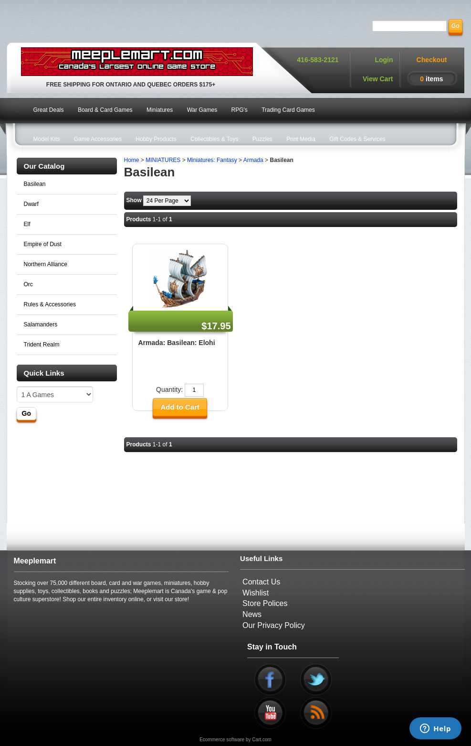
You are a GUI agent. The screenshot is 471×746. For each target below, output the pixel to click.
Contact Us (261, 582)
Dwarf (31, 204)
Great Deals (48, 110)
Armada (253, 160)
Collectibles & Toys (214, 139)
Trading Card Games (288, 110)
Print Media (300, 139)
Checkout (432, 60)
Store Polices (264, 603)
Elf (27, 224)
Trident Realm (42, 344)
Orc (28, 284)
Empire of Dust (43, 244)
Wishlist (255, 593)
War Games (202, 110)
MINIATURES (163, 160)
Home (131, 160)
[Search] (409, 26)
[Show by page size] (167, 200)
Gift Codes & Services (357, 139)
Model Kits (46, 139)
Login (384, 60)
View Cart (378, 79)
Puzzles (262, 139)
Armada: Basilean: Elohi (176, 342)
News (252, 614)
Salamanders (41, 324)
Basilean (35, 184)
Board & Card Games (105, 110)
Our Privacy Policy (273, 625)
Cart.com (262, 739)
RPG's (239, 110)
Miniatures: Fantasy (212, 160)
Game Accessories (98, 139)
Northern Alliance (45, 264)
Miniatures (160, 110)
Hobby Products (156, 139)
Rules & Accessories (50, 304)
